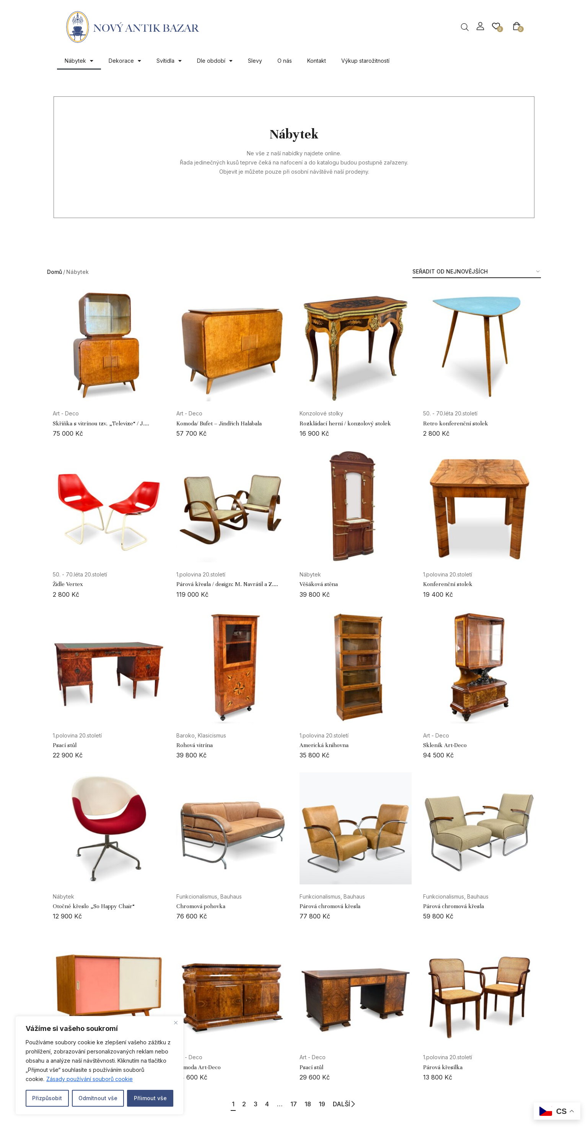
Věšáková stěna (319, 584)
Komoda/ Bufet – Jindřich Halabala (219, 423)
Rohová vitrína (194, 745)
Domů (54, 272)
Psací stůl (65, 745)
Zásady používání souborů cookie (89, 1079)
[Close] (175, 1022)
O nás (284, 60)
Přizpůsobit (47, 1098)
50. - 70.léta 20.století (450, 413)
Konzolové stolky (321, 413)
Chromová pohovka (200, 906)
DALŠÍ (359, 1104)
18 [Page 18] (315, 1104)
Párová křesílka (443, 1067)
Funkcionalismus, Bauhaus (209, 896)
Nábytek (79, 60)
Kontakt (316, 60)
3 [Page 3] (248, 1104)
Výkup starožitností (365, 60)
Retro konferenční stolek (455, 423)
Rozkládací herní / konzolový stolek (345, 423)
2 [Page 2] (233, 1104)
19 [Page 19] (333, 1104)
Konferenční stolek (447, 584)
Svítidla (169, 60)
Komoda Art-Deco (198, 1067)
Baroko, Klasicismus (201, 735)
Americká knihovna (324, 745)
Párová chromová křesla (330, 906)
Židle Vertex (68, 584)
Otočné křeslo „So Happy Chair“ (94, 906)
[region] (99, 1065)
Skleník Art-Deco (445, 745)
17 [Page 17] (297, 1104)
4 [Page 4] (263, 1104)
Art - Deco (66, 413)
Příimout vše (150, 1098)
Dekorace (125, 60)
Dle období (215, 60)
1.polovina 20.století (200, 574)
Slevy (255, 60)
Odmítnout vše (97, 1098)
